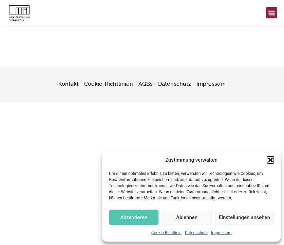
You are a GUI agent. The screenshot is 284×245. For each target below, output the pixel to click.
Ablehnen (186, 217)
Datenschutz (196, 232)
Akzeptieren (133, 217)
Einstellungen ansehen (244, 217)
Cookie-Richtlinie (166, 232)
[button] (270, 160)
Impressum (221, 232)
